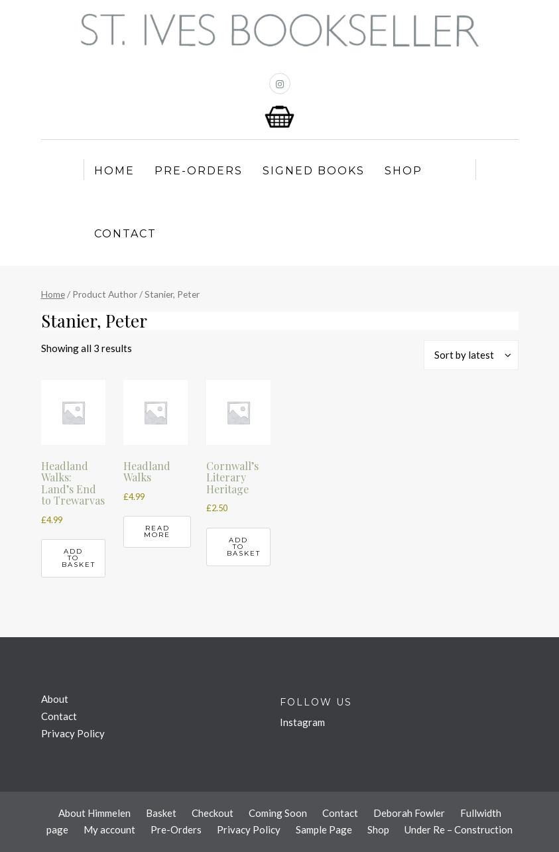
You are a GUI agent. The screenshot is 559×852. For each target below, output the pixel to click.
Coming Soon (278, 813)
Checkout (212, 813)
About (54, 699)
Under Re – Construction (458, 829)
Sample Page (324, 829)
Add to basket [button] (78, 558)
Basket (161, 813)
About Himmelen (94, 813)
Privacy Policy (73, 733)
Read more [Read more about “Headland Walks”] (157, 531)
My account (109, 829)
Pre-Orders (199, 170)
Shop (403, 170)
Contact (125, 233)
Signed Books (314, 170)
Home (114, 170)
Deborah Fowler (409, 813)
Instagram (302, 722)
